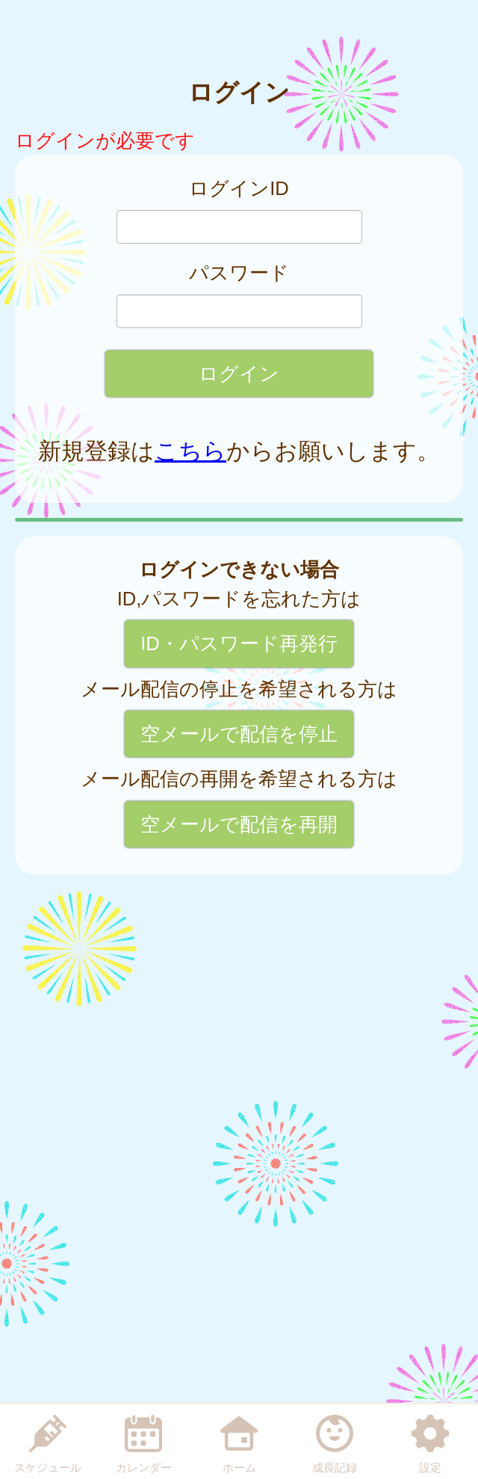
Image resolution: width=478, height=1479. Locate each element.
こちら (190, 451)
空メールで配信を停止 (239, 733)
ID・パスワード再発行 (239, 643)
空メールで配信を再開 (239, 824)
